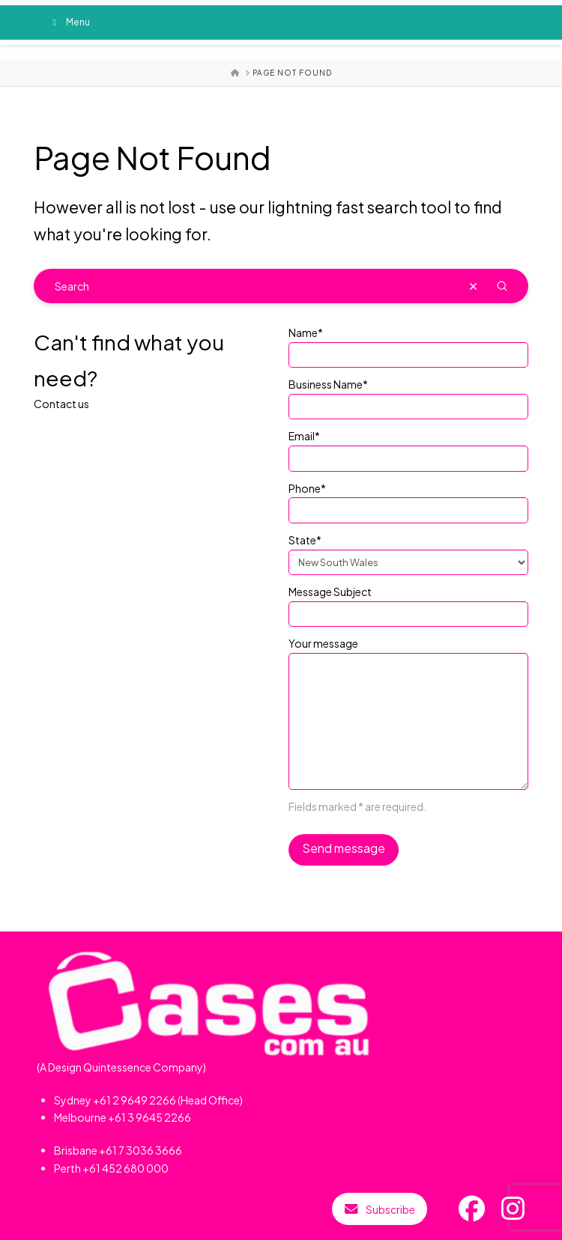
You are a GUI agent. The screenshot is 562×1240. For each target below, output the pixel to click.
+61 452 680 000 (125, 1168)
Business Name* (408, 396)
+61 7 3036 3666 (140, 1150)
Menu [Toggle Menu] (69, 22)
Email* (408, 447)
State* (408, 552)
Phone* (408, 500)
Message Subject (408, 603)
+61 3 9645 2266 (149, 1117)
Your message (408, 652)
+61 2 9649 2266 (134, 1100)
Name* (408, 344)
